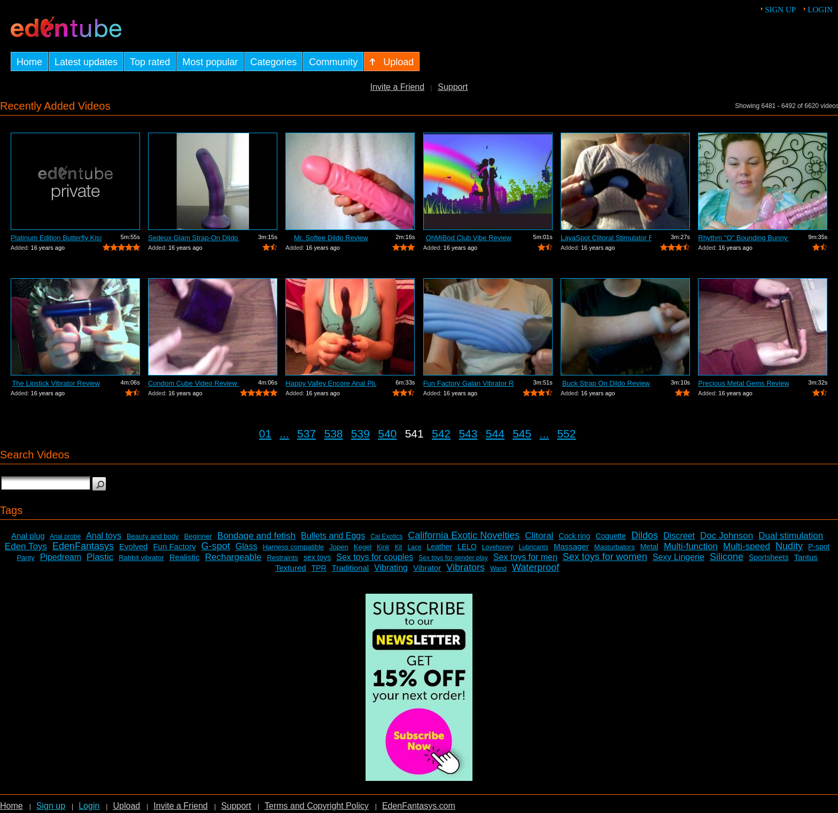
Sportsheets (769, 557)
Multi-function (691, 546)
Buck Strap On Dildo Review (606, 383)
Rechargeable (233, 557)
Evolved (133, 546)
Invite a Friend (397, 86)
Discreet (679, 535)
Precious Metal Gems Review (743, 383)
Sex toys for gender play (452, 558)
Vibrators (465, 567)
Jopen (338, 547)
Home (11, 805)
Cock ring (574, 536)
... (284, 433)
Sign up (780, 9)
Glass (247, 546)
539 (360, 433)
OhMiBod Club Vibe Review (468, 238)
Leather (439, 546)
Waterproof (535, 567)
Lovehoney (498, 547)
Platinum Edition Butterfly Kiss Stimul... (56, 238)
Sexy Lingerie (678, 557)
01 (265, 433)
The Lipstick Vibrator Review (56, 383)
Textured (290, 567)
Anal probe (65, 536)
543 (468, 433)
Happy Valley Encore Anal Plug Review (330, 383)
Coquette (610, 536)
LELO (467, 546)
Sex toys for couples (374, 557)
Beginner (198, 536)
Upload (126, 805)
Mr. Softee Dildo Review (331, 238)
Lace (414, 547)
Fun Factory (174, 546)
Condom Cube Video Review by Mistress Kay (193, 383)
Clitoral (539, 536)
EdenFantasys (83, 546)
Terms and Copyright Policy (317, 805)
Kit (398, 547)
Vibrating (391, 567)
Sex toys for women (605, 556)
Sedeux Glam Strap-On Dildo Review (193, 238)
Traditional (350, 567)
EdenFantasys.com (418, 805)
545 (522, 433)
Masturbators (614, 547)
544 (495, 433)
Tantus (806, 557)
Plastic (100, 557)
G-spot (215, 546)
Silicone (726, 556)
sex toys (317, 557)
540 (387, 433)
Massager (571, 546)
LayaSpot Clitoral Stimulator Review (606, 238)
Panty (25, 558)
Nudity (789, 546)
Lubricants (533, 547)
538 (333, 433)
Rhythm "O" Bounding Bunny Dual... (743, 238)
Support (453, 86)
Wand (498, 568)
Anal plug (28, 535)
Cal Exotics (386, 536)
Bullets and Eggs (333, 535)
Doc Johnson (726, 536)
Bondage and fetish (257, 536)
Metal (649, 546)
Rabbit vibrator (141, 558)
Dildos (644, 535)
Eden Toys (26, 546)
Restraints (282, 558)
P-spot (818, 546)
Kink (383, 547)
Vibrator (427, 567)
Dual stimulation (790, 536)
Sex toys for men (525, 557)
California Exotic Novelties (463, 535)
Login (820, 9)
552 (566, 433)
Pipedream (60, 557)
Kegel (362, 547)
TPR (319, 568)
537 (306, 433)
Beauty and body (153, 536)
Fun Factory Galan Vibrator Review (468, 383)
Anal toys (103, 535)
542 (441, 433)
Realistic (184, 557)
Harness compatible (293, 547)
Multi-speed (746, 546)
